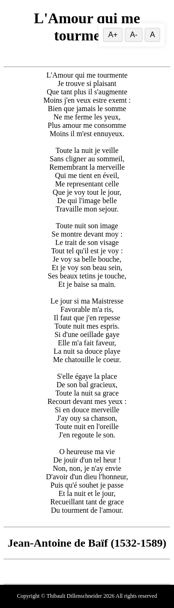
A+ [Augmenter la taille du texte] (112, 35)
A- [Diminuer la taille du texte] (133, 35)
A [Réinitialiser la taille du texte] (152, 35)
